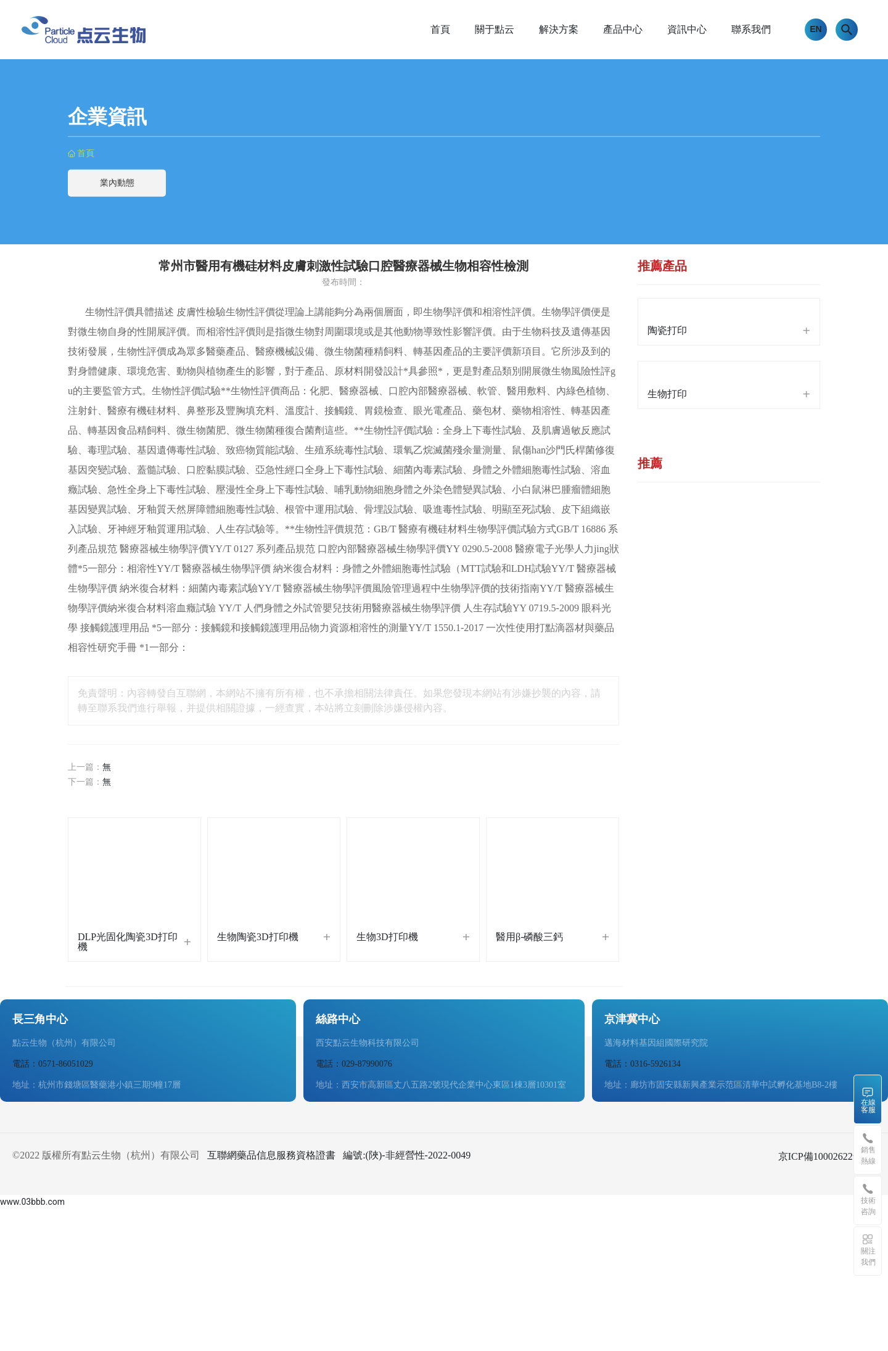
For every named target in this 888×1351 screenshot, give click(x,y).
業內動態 (117, 183)
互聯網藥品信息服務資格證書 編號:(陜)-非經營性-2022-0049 (339, 1155)
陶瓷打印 (667, 330)
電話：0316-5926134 (642, 1063)
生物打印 (667, 394)
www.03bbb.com (32, 1202)
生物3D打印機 (387, 937)
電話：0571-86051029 (52, 1063)
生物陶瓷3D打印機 (257, 937)
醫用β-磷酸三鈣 (529, 937)
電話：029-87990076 (354, 1063)
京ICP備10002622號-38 (827, 1156)
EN (815, 29)
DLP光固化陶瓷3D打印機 (128, 942)
